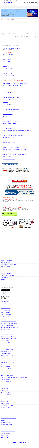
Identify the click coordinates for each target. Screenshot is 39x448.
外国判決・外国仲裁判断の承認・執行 (9, 159)
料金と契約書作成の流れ (11, 444)
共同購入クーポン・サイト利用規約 (7, 405)
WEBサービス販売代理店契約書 (6, 351)
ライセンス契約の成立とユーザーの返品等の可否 (11, 109)
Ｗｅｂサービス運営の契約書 (19, 442)
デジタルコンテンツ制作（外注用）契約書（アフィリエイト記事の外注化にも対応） (14, 377)
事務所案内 (18, 444)
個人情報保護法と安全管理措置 (6, 273)
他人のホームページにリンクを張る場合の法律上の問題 (12, 85)
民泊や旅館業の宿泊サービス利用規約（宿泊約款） (9, 338)
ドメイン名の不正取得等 (7, 92)
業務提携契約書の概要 (4, 401)
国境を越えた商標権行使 (7, 156)
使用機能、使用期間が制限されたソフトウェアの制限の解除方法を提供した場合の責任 (17, 130)
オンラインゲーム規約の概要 (5, 366)
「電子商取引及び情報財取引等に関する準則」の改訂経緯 (11, 48)
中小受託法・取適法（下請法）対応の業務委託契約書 (9, 327)
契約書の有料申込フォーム (5, 437)
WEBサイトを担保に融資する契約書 (7, 375)
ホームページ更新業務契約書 (5, 308)
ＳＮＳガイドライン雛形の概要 (6, 368)
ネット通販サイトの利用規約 (5, 316)
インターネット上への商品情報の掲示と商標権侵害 (11, 95)
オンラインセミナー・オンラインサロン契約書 (8, 321)
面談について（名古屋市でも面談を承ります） (8, 418)
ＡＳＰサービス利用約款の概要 (6, 403)
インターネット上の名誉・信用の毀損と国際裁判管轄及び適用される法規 (15, 154)
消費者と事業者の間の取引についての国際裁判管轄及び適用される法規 (14, 149)
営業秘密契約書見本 (4, 279)
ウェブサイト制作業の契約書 (8, 2)
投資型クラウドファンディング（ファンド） (8, 360)
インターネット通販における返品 (8, 68)
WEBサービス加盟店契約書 (5, 353)
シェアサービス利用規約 (5, 340)
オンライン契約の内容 (6, 61)
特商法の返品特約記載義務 (5, 266)
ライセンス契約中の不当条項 (7, 114)
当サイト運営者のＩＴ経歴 (5, 262)
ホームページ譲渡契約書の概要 (6, 381)
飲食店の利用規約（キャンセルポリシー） (8, 334)
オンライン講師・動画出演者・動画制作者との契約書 (9, 323)
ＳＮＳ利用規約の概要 (4, 388)
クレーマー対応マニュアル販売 (6, 426)
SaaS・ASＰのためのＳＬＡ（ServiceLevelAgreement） (12, 121)
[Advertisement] (11, 240)
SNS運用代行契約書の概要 (5, 312)
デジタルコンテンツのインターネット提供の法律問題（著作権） (13, 135)
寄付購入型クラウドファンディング (7, 355)
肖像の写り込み (5, 102)
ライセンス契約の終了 (6, 116)
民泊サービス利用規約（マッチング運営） (8, 336)
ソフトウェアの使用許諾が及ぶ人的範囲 (9, 123)
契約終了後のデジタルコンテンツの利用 (9, 137)
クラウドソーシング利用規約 (5, 342)
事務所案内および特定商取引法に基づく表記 (8, 431)
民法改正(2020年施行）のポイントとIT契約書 (8, 264)
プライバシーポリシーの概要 (5, 390)
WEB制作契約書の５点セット (6, 301)
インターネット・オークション (8, 73)
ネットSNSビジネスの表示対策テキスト (7, 303)
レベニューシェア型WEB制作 (6, 314)
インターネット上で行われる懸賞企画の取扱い (10, 75)
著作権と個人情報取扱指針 (5, 433)
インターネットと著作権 (7, 104)
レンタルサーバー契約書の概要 (6, 394)
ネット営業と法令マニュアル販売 (6, 424)
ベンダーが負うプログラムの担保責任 (9, 118)
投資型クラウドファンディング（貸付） (7, 362)
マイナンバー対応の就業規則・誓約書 (7, 349)
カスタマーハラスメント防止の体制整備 (7, 275)
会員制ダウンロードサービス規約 (6, 364)
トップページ (4, 444)
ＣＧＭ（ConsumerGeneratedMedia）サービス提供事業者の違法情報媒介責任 (15, 83)
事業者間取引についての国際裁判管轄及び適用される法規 (12, 147)
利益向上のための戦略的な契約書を (7, 260)
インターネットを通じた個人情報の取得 (9, 99)
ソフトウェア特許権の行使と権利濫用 (9, 128)
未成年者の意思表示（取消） (7, 59)
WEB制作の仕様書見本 (5, 277)
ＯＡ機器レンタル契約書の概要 (6, 392)
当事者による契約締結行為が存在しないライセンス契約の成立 (13, 111)
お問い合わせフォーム (4, 435)
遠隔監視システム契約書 (5, 347)
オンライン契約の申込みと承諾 (8, 54)
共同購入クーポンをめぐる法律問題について (10, 78)
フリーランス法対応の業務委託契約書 (7, 325)
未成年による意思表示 (6, 66)
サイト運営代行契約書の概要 (5, 310)
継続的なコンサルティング (5, 420)
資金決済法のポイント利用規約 (6, 407)
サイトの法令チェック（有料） (6, 422)
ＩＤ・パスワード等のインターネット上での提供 (11, 97)
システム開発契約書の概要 (5, 379)
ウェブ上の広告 (5, 90)
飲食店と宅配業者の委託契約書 (6, 329)
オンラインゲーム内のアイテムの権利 (9, 142)
